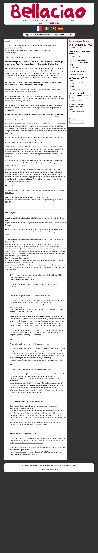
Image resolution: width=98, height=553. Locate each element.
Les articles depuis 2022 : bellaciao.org (61, 465)
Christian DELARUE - (33, 50)
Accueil (7, 41)
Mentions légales (52, 470)
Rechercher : (73, 119)
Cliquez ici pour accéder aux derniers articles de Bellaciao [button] (49, 35)
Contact (42, 470)
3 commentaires (10, 52)
